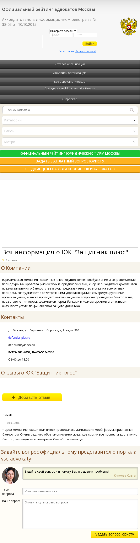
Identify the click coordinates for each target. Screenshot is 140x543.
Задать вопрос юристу (114, 534)
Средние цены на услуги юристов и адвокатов (70, 169)
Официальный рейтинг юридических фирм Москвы (70, 153)
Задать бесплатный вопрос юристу (70, 161)
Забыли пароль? (85, 51)
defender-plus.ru (19, 338)
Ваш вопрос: (11, 501)
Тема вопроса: (8, 492)
